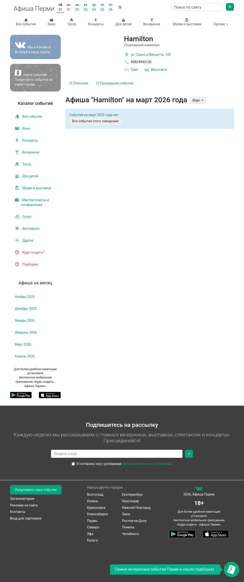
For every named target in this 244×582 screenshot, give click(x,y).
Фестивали (27, 228)
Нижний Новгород (136, 508)
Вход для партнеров (25, 518)
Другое (24, 240)
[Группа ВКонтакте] (35, 47)
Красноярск (96, 508)
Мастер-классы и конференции (32, 202)
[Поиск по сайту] (197, 7)
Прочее (220, 24)
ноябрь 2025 (25, 297)
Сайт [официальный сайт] (131, 69)
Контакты (17, 512)
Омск (126, 514)
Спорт (23, 216)
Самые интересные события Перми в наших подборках (164, 569)
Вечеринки (152, 22)
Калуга (92, 540)
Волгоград (95, 494)
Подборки (26, 264)
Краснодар (130, 501)
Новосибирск (97, 514)
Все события (26, 22)
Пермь (92, 521)
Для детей (123, 22)
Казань (92, 501)
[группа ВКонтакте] (199, 489)
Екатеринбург (132, 494)
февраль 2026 (26, 332)
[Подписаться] (189, 454)
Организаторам (22, 498)
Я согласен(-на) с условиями (122, 464)
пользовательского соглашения (147, 464)
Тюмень (128, 527)
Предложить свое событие (36, 490)
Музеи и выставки (187, 22)
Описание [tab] (78, 83)
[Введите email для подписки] (117, 454)
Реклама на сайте (24, 505)
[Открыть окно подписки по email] (231, 569)
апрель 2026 (25, 356)
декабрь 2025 (25, 309)
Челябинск (130, 534)
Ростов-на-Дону (134, 521)
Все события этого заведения (95, 121)
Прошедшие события (114, 83)
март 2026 (23, 344)
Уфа (90, 534)
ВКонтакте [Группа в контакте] (155, 69)
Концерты (96, 22)
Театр (72, 22)
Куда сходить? (30, 252)
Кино (51, 22)
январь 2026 (25, 320)
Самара (93, 527)
